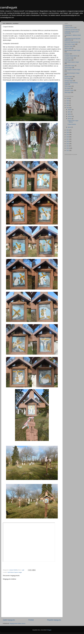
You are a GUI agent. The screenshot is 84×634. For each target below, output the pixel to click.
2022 (67, 107)
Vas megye (67, 88)
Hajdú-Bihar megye (70, 65)
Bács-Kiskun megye (70, 44)
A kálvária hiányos (69, 27)
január (69, 127)
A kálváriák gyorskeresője (71, 29)
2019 (67, 134)
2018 (67, 136)
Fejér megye (68, 60)
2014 (67, 146)
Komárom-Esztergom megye (72, 73)
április (69, 114)
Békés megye (68, 48)
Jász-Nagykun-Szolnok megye (72, 69)
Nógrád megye (68, 76)
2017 (67, 139)
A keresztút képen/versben (71, 42)
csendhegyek (8, 7)
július (69, 111)
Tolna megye (68, 86)
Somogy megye (69, 80)
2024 (67, 103)
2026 (67, 98)
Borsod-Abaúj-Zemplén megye (72, 50)
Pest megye (68, 78)
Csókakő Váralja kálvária (71, 55)
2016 (67, 141)
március (70, 116)
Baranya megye (69, 46)
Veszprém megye (69, 90)
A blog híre (67, 25)
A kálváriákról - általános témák (73, 35)
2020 (67, 132)
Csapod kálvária (72, 124)
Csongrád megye (69, 58)
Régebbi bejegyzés (54, 620)
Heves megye (68, 67)
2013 (67, 148)
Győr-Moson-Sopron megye (15, 572)
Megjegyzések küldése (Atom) (17, 623)
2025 (67, 100)
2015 (67, 143)
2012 (67, 150)
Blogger (49, 630)
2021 (67, 130)
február (70, 118)
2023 (67, 105)
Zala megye (68, 92)
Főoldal (31, 620)
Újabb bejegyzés (9, 620)
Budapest (67, 53)
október (70, 109)
